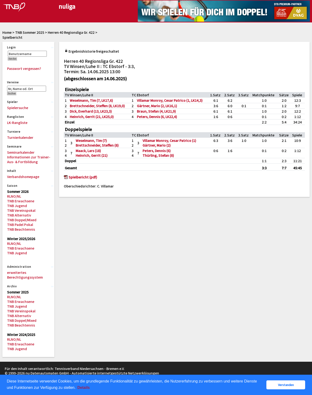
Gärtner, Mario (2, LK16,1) (157, 105)
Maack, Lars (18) (88, 150)
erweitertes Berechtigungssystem (25, 275)
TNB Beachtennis (21, 229)
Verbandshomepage (23, 176)
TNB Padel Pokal (20, 224)
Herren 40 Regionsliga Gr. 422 (71, 32)
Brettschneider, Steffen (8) (97, 145)
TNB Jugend (17, 205)
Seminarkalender (21, 152)
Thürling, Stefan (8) (158, 155)
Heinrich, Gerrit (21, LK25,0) (92, 116)
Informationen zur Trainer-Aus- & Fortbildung (28, 159)
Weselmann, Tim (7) (91, 140)
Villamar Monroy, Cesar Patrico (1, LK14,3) (170, 100)
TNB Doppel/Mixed (21, 219)
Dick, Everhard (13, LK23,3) (91, 111)
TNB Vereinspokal (21, 210)
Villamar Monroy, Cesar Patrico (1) (169, 140)
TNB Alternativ (19, 215)
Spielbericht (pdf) (83, 177)
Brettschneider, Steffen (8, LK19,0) (97, 105)
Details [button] (83, 388)
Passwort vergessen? (24, 68)
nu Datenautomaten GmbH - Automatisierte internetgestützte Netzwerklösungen (92, 373)
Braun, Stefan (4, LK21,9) (156, 111)
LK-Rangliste (17, 122)
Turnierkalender (20, 137)
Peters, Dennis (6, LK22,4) (157, 116)
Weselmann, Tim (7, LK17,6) (91, 100)
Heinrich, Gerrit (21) (92, 155)
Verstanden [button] (286, 384)
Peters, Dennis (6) (157, 150)
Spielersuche (17, 107)
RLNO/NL (14, 196)
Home (7, 32)
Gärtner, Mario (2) (157, 145)
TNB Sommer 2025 (29, 32)
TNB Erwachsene (20, 201)
